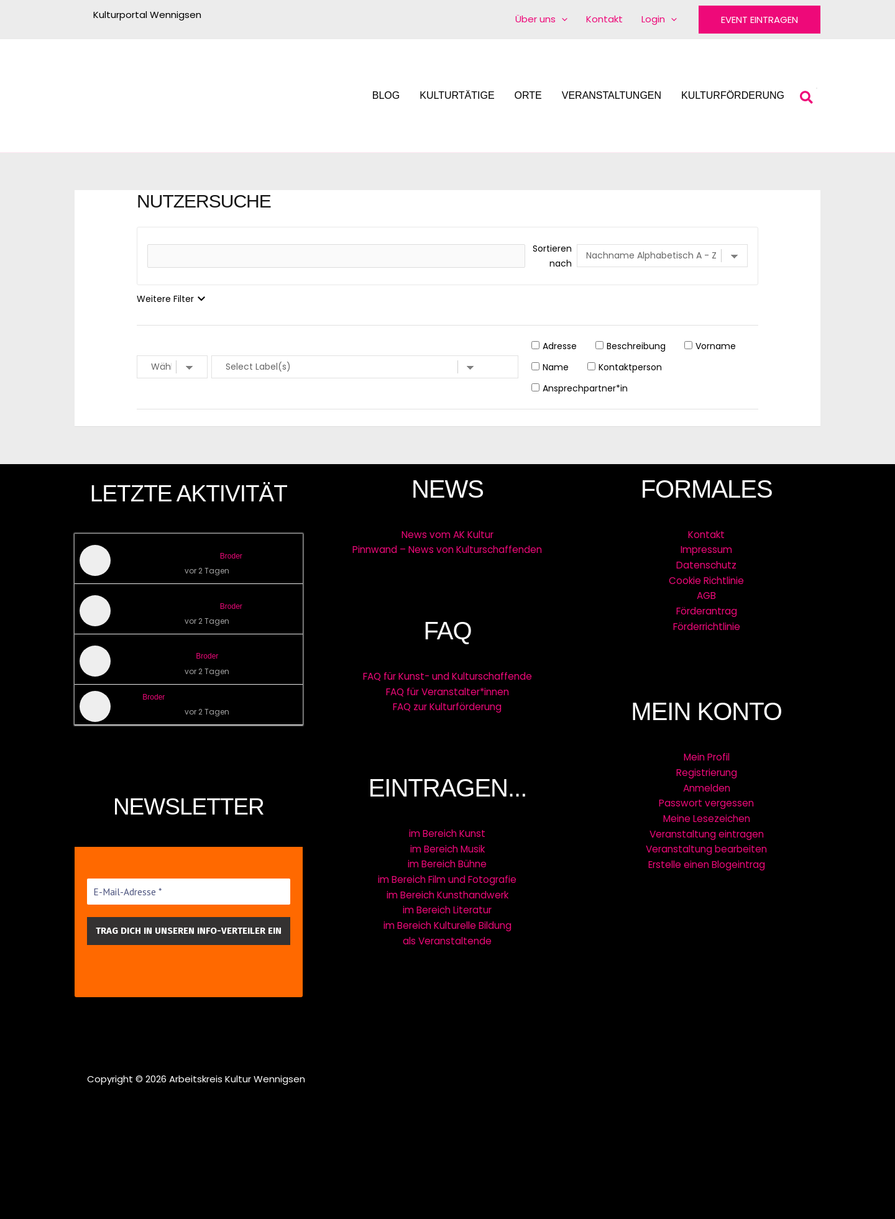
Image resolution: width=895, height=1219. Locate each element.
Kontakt (706, 534)
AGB (706, 594)
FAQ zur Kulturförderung (447, 705)
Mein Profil (707, 754)
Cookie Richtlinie (706, 579)
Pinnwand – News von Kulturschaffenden (447, 549)
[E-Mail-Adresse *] (188, 892)
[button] (759, 20)
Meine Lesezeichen (706, 814)
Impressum (706, 549)
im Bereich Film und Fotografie (447, 876)
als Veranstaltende (447, 936)
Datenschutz (707, 564)
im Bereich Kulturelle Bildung (447, 921)
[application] (561, 18)
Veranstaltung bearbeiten (706, 844)
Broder (231, 556)
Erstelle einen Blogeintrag (706, 858)
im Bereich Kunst (447, 831)
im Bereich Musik (447, 846)
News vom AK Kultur (447, 534)
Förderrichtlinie (706, 624)
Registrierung (706, 769)
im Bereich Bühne (447, 861)
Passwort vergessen (706, 799)
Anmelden (706, 784)
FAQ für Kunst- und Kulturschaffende (447, 675)
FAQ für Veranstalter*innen (447, 690)
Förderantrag (706, 609)
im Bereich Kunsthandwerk (447, 891)
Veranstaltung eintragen (706, 829)
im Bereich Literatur (447, 906)
